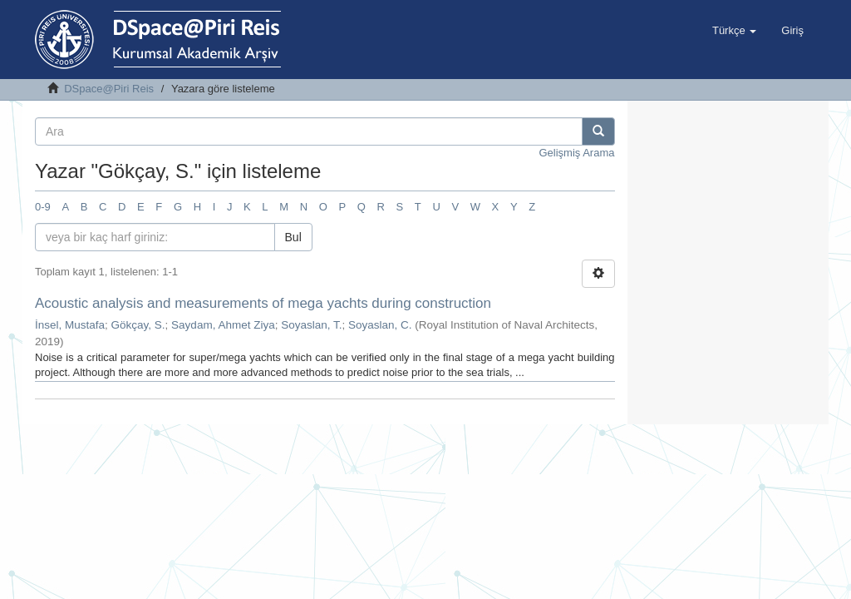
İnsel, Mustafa (70, 325)
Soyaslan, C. (380, 325)
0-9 (43, 206)
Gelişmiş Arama (576, 152)
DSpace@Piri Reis (109, 88)
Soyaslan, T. (311, 325)
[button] (734, 31)
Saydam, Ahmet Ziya (223, 325)
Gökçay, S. (138, 325)
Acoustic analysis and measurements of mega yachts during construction (263, 303)
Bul (293, 237)
